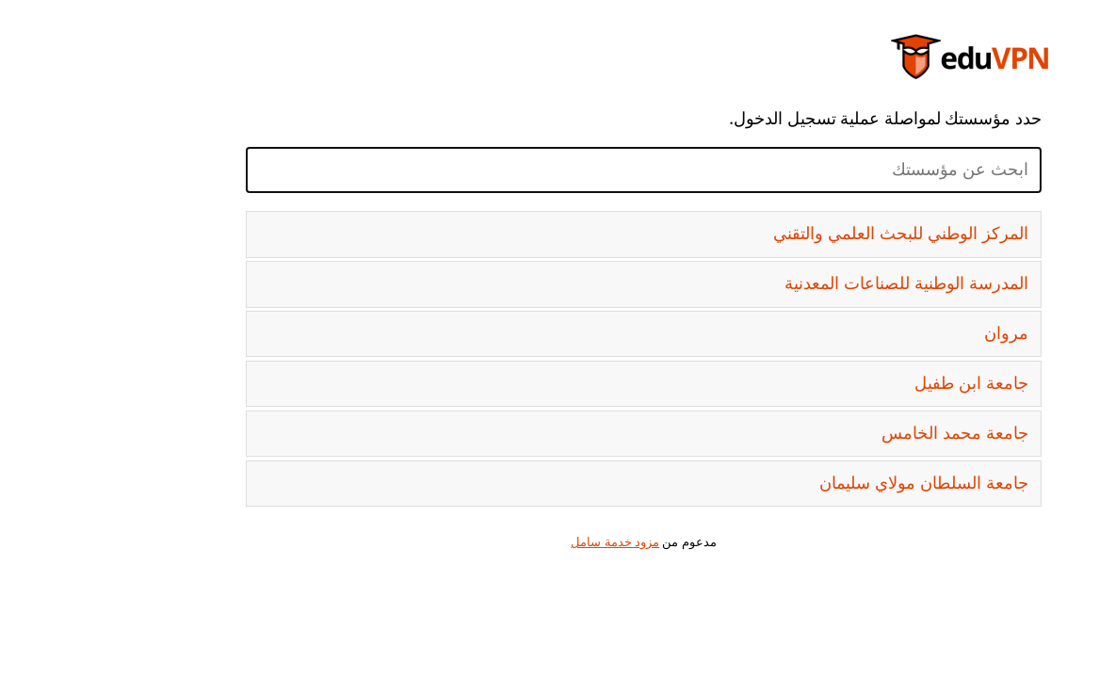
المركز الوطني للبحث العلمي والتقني (806, 233)
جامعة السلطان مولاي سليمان (829, 483)
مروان (912, 333)
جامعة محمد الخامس (860, 433)
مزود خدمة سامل (521, 541)
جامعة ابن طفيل (877, 383)
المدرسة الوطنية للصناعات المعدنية (812, 283)
